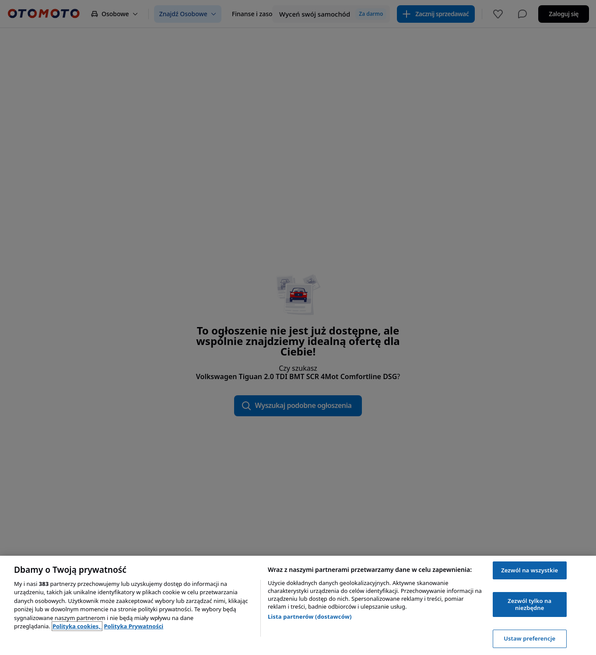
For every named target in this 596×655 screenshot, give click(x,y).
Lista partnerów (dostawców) (310, 616)
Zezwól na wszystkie (529, 570)
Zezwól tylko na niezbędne (529, 604)
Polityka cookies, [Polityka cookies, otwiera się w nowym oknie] (77, 626)
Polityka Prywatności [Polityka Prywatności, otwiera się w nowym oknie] (133, 626)
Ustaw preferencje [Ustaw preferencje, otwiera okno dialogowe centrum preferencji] (529, 638)
